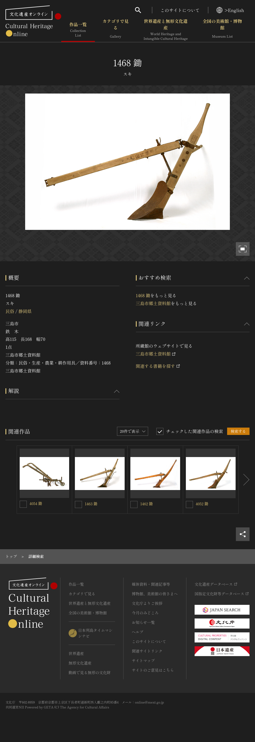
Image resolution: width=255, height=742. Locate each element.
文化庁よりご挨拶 (147, 603)
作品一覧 (78, 29)
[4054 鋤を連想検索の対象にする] (23, 504)
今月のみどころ (145, 612)
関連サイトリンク (147, 651)
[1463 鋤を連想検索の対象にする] (78, 504)
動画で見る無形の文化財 (90, 672)
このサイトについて (180, 10)
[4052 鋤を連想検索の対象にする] (189, 504)
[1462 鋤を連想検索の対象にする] (133, 504)
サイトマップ (143, 660)
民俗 (9, 311)
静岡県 (24, 311)
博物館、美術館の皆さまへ (155, 593)
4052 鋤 (202, 503)
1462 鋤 (146, 503)
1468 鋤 (143, 295)
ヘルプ (137, 632)
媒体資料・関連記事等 (151, 584)
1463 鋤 (91, 503)
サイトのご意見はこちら (153, 670)
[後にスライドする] (244, 480)
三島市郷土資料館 (153, 303)
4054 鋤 (36, 503)
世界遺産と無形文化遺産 (165, 30)
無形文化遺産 (80, 663)
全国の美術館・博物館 (222, 30)
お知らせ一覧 (143, 622)
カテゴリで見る (115, 30)
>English (230, 10)
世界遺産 (76, 653)
